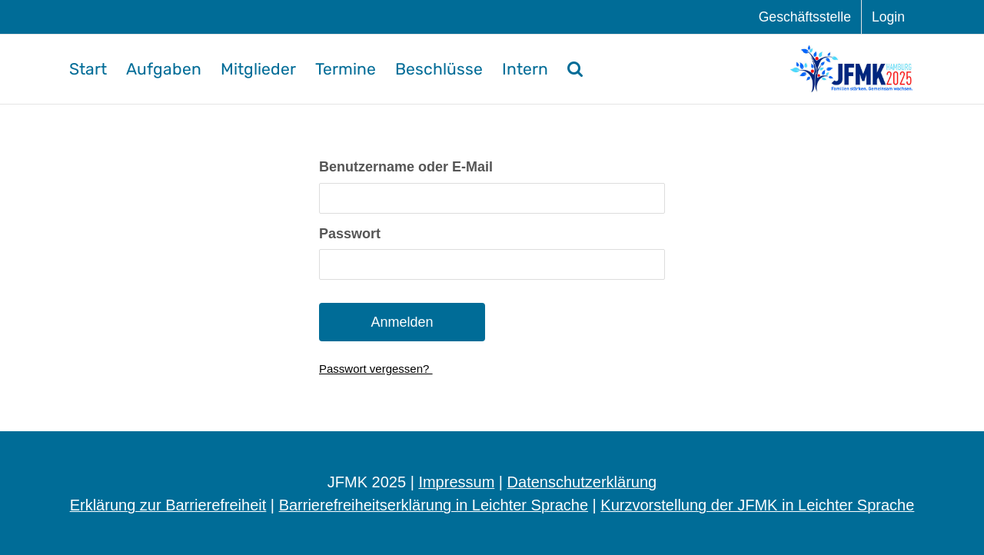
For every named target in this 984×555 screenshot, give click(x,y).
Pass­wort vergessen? (376, 368)
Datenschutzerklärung (582, 482)
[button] (575, 69)
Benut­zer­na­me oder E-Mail (406, 166)
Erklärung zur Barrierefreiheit (168, 505)
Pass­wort (350, 233)
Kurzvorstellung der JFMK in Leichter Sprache (757, 505)
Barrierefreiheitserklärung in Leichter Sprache (433, 505)
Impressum (456, 482)
